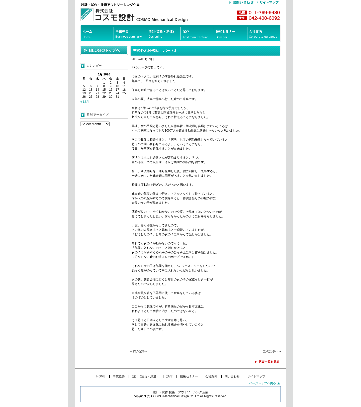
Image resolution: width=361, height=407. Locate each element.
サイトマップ (256, 376)
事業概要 (119, 376)
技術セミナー (189, 376)
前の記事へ (140, 351)
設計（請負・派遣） (145, 376)
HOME (100, 376)
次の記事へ (270, 351)
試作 (169, 376)
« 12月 (84, 102)
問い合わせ (232, 376)
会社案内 (211, 376)
